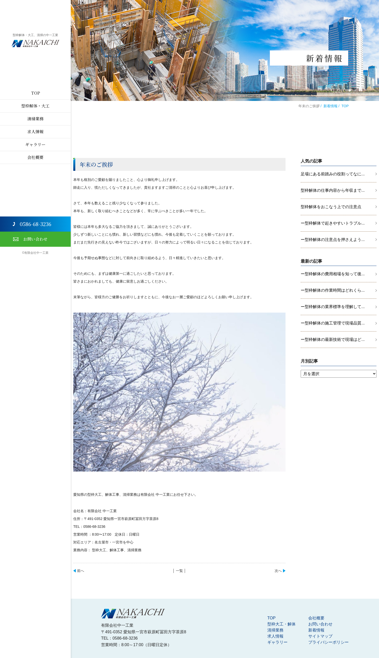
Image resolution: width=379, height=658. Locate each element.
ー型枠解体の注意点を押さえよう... (333, 239)
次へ (278, 571)
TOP (35, 93)
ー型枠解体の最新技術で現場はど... (333, 339)
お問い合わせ (35, 239)
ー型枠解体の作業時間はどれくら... (333, 290)
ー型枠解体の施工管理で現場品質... (333, 323)
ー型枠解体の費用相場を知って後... (333, 274)
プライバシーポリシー (328, 642)
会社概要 (35, 157)
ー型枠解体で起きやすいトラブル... (333, 223)
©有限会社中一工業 (35, 253)
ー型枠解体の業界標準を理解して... (333, 307)
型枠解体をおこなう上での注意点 (331, 207)
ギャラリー (35, 144)
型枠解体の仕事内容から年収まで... (333, 190)
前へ (80, 571)
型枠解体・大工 (35, 106)
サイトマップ (320, 636)
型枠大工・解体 (281, 624)
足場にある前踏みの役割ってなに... (333, 174)
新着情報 (330, 106)
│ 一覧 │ (179, 571)
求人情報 (35, 131)
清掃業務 (35, 119)
